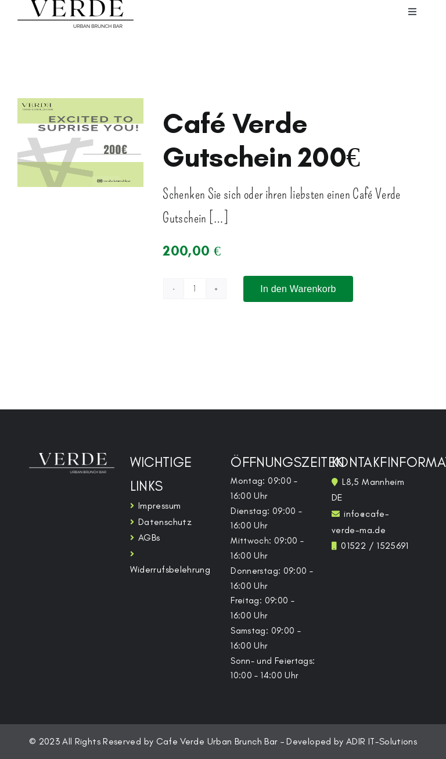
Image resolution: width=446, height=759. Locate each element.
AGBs (149, 537)
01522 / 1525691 (374, 545)
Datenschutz (165, 521)
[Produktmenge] (194, 288)
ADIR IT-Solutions (381, 741)
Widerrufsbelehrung (170, 569)
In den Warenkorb (298, 289)
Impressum (159, 505)
